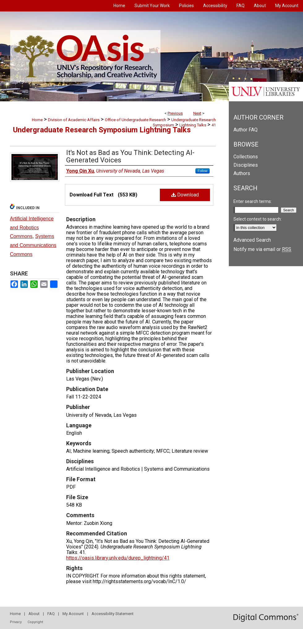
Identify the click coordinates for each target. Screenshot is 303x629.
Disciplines (245, 165)
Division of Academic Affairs (74, 119)
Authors (241, 173)
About (34, 613)
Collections (245, 157)
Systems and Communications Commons (33, 245)
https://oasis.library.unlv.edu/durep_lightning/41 (117, 558)
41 (213, 125)
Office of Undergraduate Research (135, 119)
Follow (202, 171)
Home (37, 119)
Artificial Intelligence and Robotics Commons (31, 227)
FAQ (51, 613)
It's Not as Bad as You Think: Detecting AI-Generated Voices (130, 156)
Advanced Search (252, 240)
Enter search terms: (252, 201)
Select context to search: (257, 219)
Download (185, 195)
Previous (175, 113)
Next (197, 113)
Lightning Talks (192, 125)
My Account (73, 613)
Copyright (35, 622)
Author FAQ (245, 130)
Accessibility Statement (113, 613)
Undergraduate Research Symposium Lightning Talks (102, 129)
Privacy (16, 622)
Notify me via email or (262, 249)
